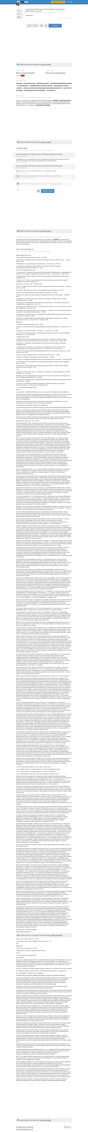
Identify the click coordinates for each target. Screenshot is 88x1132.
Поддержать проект (58, 2)
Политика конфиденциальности (24, 1129)
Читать (55, 26)
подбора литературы (56, 935)
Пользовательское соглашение (24, 1127)
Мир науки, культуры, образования (25, 73)
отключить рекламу (45, 64)
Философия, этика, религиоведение (55, 73)
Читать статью (47, 191)
